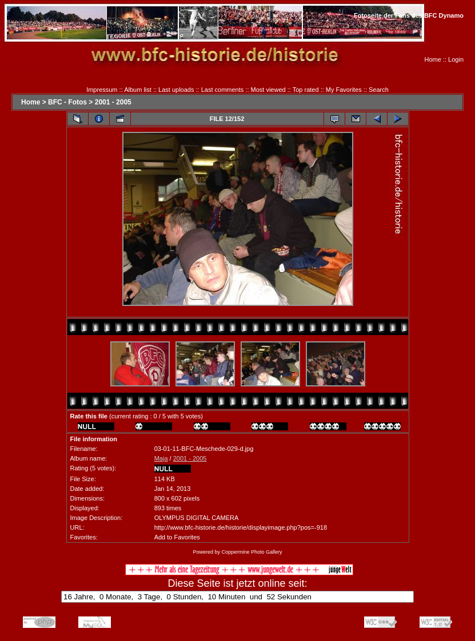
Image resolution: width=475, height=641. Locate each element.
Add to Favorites (177, 537)
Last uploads (176, 89)
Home (433, 59)
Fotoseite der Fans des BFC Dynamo (409, 15)
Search (379, 89)
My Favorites (344, 89)
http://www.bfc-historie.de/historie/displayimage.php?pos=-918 (240, 527)
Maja (161, 458)
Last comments (222, 89)
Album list (137, 89)
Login (456, 59)
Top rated (306, 89)
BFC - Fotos (67, 102)
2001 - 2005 (113, 102)
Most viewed (268, 89)
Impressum (101, 89)
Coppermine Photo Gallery (251, 552)
